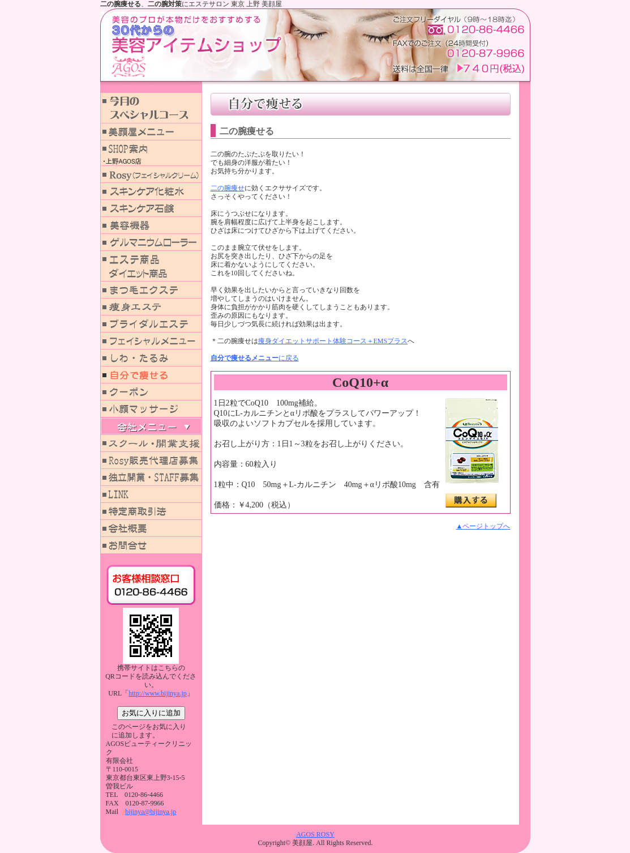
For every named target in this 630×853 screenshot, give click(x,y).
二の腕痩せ (228, 188)
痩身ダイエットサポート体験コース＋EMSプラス (333, 341)
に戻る (255, 358)
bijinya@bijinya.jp (150, 812)
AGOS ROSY (315, 834)
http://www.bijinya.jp (157, 693)
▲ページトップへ (483, 526)
